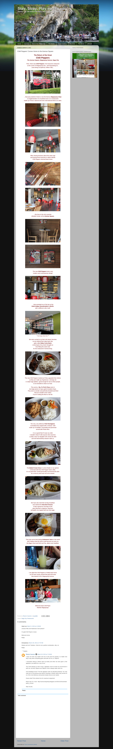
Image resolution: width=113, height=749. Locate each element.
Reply (23, 637)
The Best (72, 44)
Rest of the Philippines (38, 44)
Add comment (22, 695)
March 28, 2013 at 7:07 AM (36, 643)
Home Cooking (62, 44)
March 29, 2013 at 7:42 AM (45, 654)
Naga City (24, 618)
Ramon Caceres (30, 654)
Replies (25, 651)
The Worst (81, 44)
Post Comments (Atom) (31, 744)
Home (19, 44)
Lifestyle (89, 44)
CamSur (26, 44)
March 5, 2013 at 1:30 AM (34, 626)
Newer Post (21, 741)
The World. (51, 44)
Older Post (64, 741)
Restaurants (30, 618)
